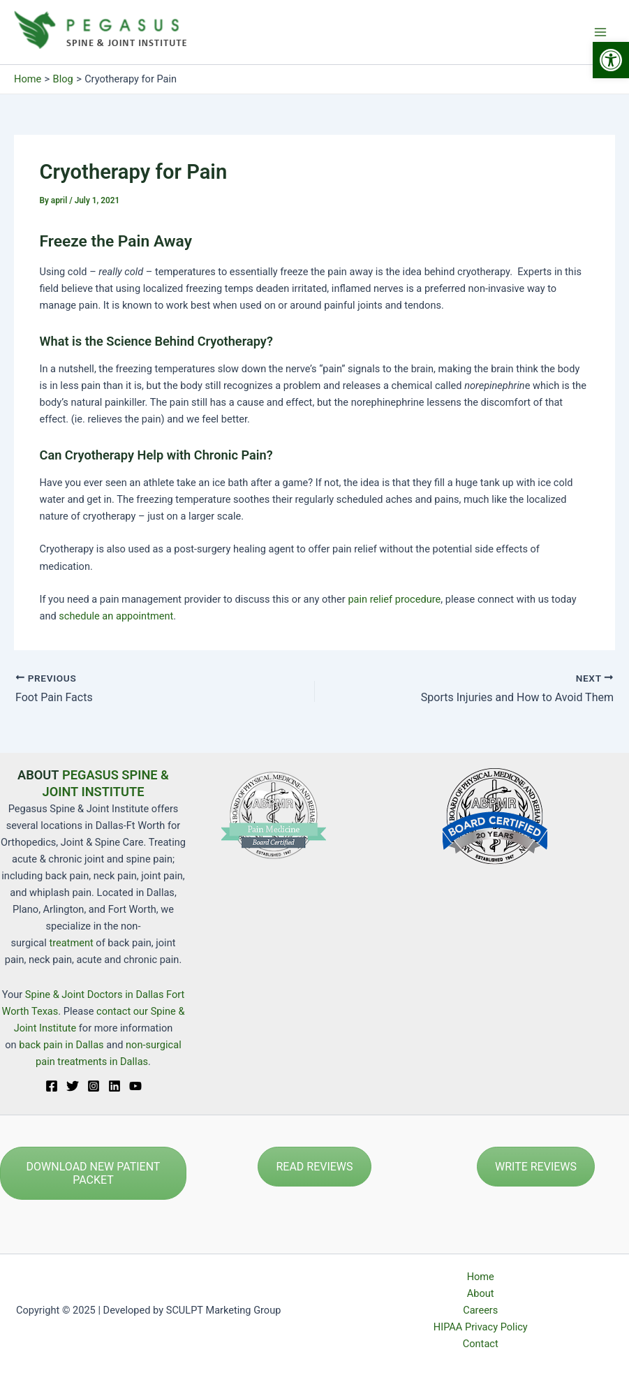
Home (480, 1276)
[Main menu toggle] (600, 32)
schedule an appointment (116, 616)
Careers (480, 1310)
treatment (71, 943)
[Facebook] (51, 1086)
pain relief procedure (394, 599)
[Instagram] (93, 1086)
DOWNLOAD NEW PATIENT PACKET (94, 1173)
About (480, 1293)
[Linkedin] (114, 1086)
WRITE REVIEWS (536, 1166)
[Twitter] (72, 1086)
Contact (480, 1343)
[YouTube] (135, 1086)
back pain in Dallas (62, 1044)
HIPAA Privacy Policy (481, 1327)
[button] (611, 60)
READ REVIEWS (314, 1166)
